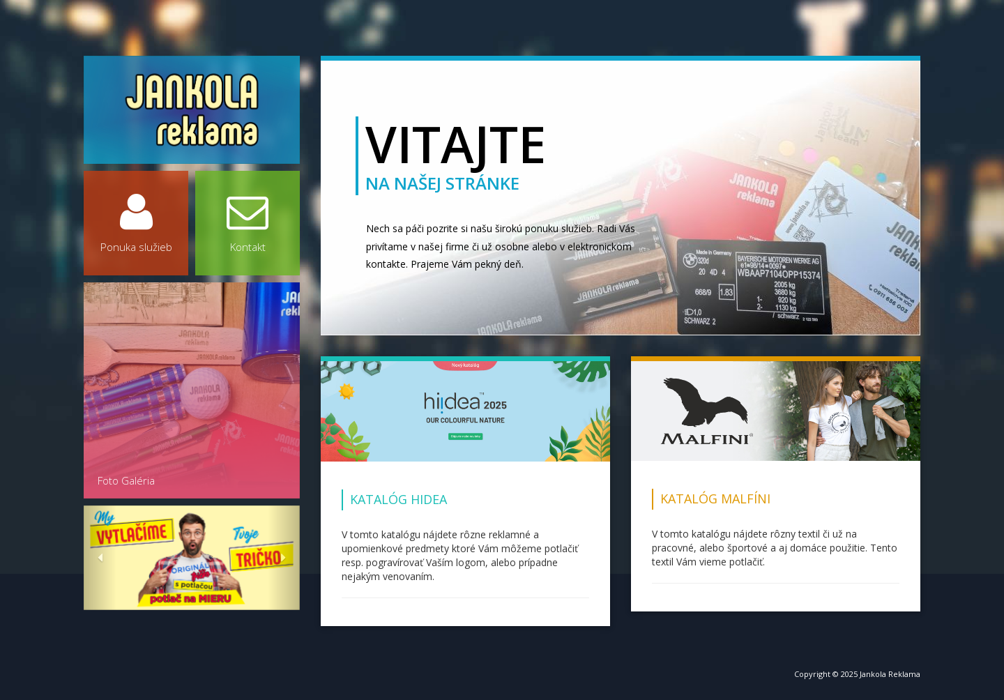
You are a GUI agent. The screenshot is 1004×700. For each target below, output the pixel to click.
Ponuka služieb (136, 222)
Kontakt (247, 222)
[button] (100, 557)
